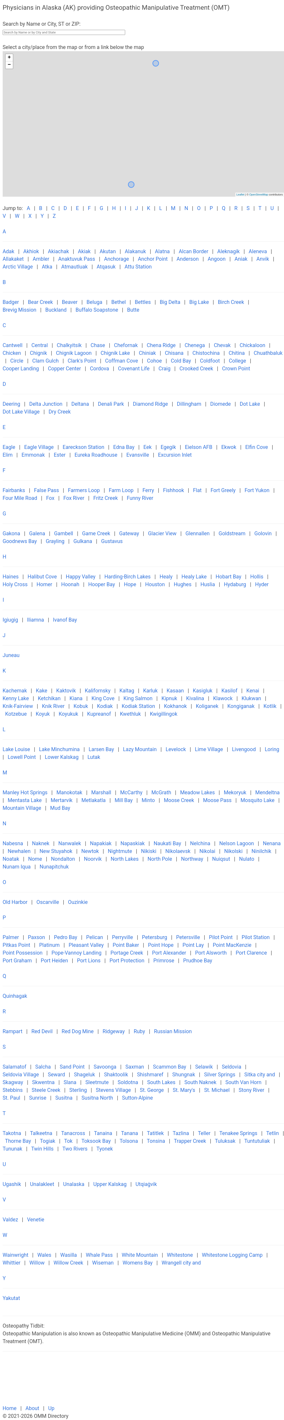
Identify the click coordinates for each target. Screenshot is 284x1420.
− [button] (9, 65)
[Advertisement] (143, 1381)
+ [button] (9, 57)
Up (51, 1408)
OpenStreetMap (258, 194)
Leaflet (240, 194)
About (33, 1408)
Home (10, 1408)
